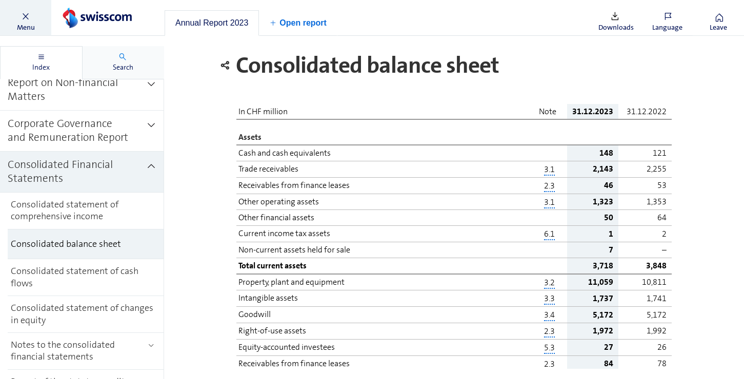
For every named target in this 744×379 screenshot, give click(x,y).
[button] (25, 18)
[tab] (212, 23)
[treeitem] (82, 90)
